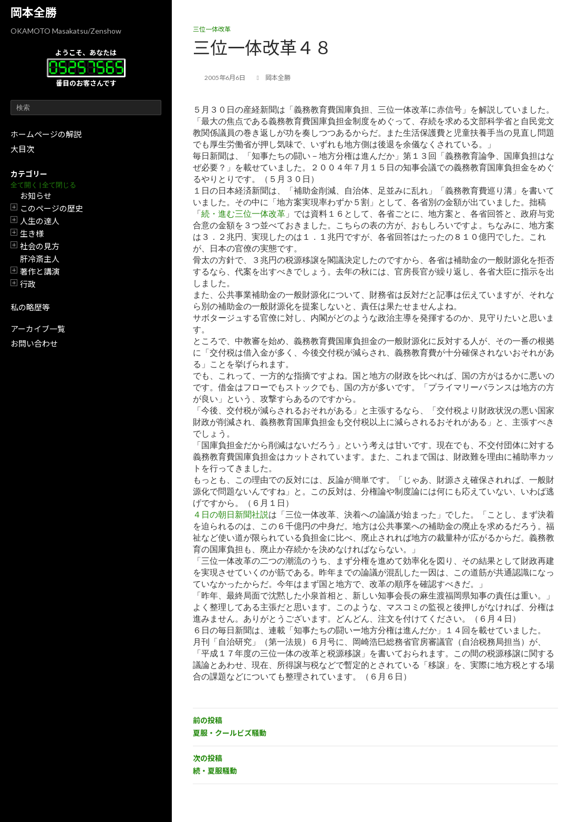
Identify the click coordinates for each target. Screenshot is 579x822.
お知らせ (35, 195)
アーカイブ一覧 (38, 328)
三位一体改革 (212, 29)
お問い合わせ (34, 343)
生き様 (32, 233)
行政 (28, 284)
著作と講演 (39, 271)
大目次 (22, 149)
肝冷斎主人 (39, 258)
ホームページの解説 (46, 134)
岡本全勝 (34, 12)
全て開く (24, 185)
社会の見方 (39, 246)
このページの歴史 (51, 208)
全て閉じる (59, 185)
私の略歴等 (30, 307)
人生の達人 (39, 221)
